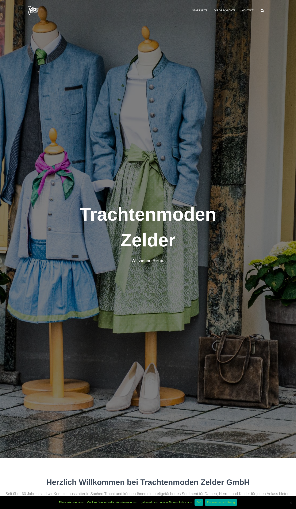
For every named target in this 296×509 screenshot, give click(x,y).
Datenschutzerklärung (221, 502)
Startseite (200, 10)
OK (199, 502)
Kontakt (248, 10)
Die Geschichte (224, 10)
